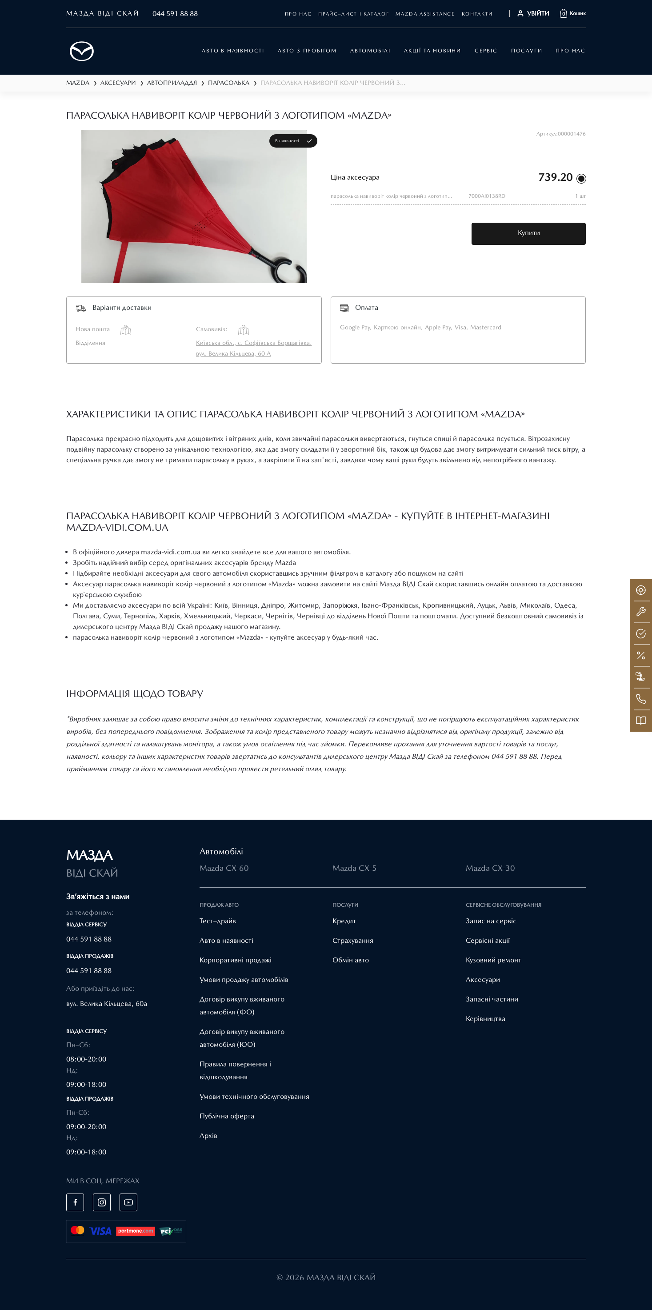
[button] (573, 13)
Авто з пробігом (307, 51)
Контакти (477, 14)
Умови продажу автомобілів (244, 979)
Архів (208, 1135)
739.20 (555, 177)
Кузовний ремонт (493, 960)
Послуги (527, 51)
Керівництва (485, 1018)
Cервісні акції (488, 940)
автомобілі (370, 51)
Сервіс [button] (486, 51)
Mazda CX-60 (224, 868)
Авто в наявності (226, 940)
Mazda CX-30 (490, 868)
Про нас (298, 14)
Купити (529, 232)
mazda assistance (425, 14)
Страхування (352, 940)
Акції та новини (432, 51)
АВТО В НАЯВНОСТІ (233, 51)
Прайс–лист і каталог (353, 14)
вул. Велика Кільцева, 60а (106, 1003)
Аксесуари (483, 979)
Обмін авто (350, 960)
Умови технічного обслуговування (254, 1096)
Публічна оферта (227, 1116)
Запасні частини (492, 999)
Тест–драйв (218, 921)
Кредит (344, 921)
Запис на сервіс (491, 921)
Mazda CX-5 (354, 868)
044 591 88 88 (175, 13)
